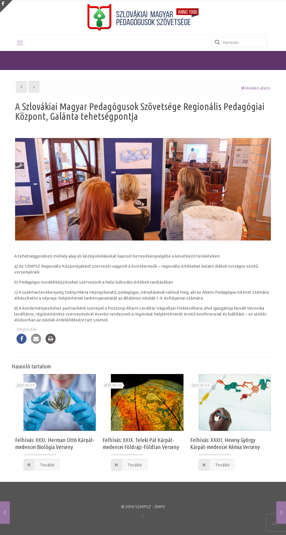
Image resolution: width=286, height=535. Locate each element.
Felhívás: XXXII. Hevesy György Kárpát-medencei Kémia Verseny (225, 443)
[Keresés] (239, 42)
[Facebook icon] (143, 515)
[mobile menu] (20, 43)
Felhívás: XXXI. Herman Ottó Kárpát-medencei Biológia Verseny (54, 443)
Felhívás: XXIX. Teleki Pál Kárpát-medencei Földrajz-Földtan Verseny (141, 443)
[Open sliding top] (6, 6)
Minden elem (255, 88)
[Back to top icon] (143, 493)
